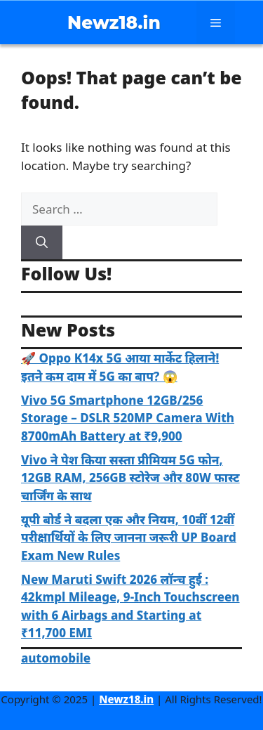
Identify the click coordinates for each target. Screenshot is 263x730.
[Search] (41, 242)
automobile (55, 658)
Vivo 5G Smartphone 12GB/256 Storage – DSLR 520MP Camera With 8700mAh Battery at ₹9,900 (127, 418)
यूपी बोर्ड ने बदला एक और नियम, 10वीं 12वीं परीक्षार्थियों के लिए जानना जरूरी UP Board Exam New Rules (128, 537)
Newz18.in (114, 22)
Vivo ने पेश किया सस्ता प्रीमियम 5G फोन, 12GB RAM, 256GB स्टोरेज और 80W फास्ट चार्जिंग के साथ (130, 478)
